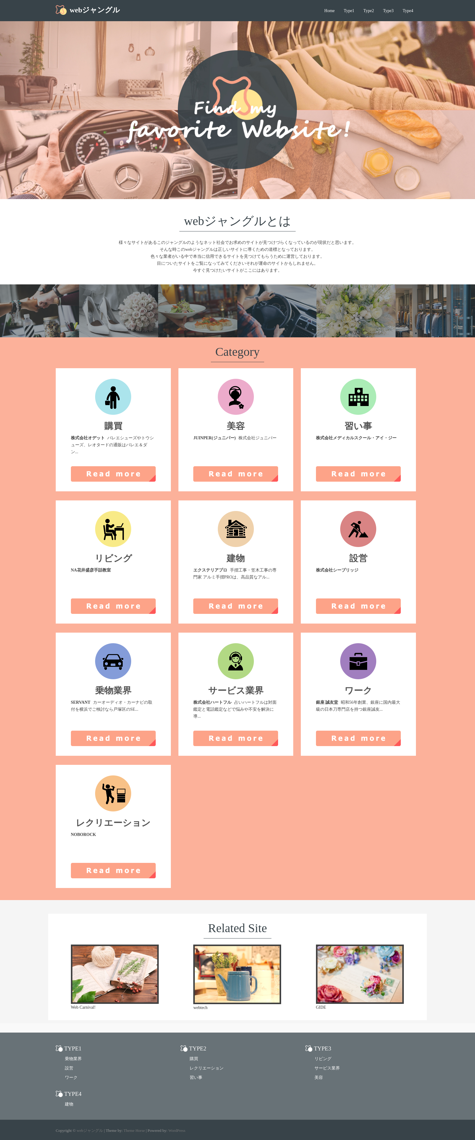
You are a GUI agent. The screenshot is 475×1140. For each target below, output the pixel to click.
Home (329, 10)
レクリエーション (207, 1068)
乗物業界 (73, 1058)
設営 (69, 1068)
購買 (194, 1058)
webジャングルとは (237, 221)
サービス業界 (327, 1068)
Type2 (369, 10)
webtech (200, 1007)
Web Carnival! (83, 1007)
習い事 (196, 1077)
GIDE (321, 1007)
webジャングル (95, 10)
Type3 (388, 10)
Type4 (408, 10)
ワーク (71, 1077)
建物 (69, 1104)
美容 (318, 1077)
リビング (322, 1058)
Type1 (349, 10)
